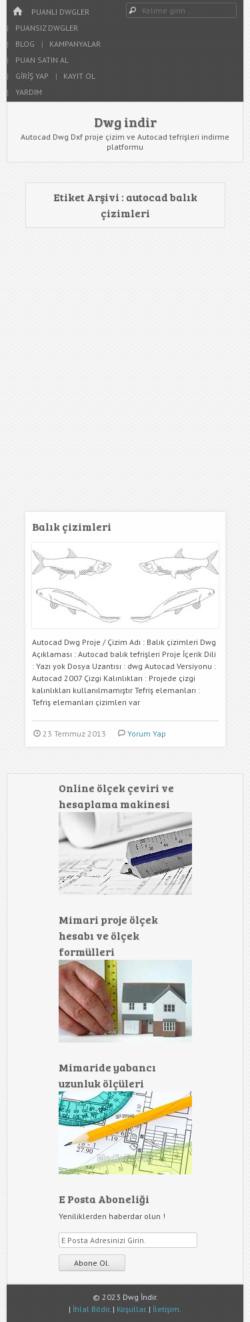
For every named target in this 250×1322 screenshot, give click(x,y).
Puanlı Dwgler (60, 12)
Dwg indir (125, 121)
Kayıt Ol (79, 76)
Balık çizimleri (71, 526)
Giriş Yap (32, 76)
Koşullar (131, 1309)
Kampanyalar (75, 44)
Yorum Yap (146, 734)
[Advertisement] (125, 373)
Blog (25, 44)
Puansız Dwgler (46, 28)
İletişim (166, 1309)
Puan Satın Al (42, 60)
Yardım (28, 92)
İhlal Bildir (91, 1309)
